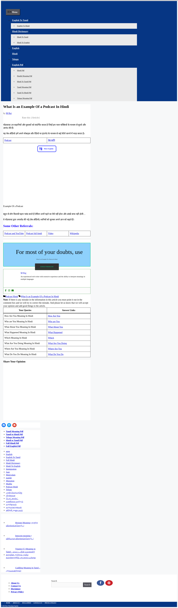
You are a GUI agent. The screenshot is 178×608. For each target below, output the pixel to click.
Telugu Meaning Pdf (24, 98)
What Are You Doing (57, 343)
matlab (9, 478)
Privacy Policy (17, 592)
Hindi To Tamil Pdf (24, 82)
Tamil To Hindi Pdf (24, 93)
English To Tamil (22, 20)
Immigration (11, 469)
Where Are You (55, 349)
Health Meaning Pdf (24, 76)
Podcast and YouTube (14, 233)
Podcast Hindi (11, 296)
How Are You (54, 316)
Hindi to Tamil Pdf (14, 440)
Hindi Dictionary (22, 31)
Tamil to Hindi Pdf (14, 434)
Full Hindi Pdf (12, 443)
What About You (55, 327)
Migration (10, 481)
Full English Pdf (13, 446)
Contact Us (16, 586)
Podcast (7, 140)
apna (8, 451)
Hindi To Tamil (22, 37)
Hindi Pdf (20, 70)
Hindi (15, 54)
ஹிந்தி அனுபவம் (14, 510)
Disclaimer (16, 589)
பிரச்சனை (10, 495)
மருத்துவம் (11, 504)
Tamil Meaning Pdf (24, 87)
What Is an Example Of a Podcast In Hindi (40, 296)
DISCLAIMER (26, 602)
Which (51, 338)
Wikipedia (74, 233)
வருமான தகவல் (14, 507)
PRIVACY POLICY (50, 602)
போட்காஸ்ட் (12, 498)
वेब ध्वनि (51, 140)
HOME (8, 602)
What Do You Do (56, 354)
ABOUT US (16, 602)
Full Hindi (10, 460)
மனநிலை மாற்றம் (14, 501)
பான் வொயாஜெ (14, 492)
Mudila (9, 484)
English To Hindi (23, 26)
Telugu (15, 59)
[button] (46, 149)
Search (54, 581)
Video (50, 233)
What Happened (55, 332)
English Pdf (19, 65)
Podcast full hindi (34, 233)
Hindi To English (23, 43)
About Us (15, 583)
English (15, 48)
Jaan (8, 472)
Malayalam (10, 475)
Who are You (54, 321)
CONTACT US (37, 602)
